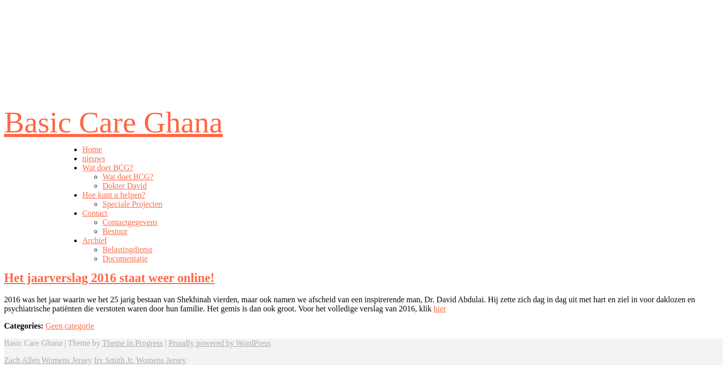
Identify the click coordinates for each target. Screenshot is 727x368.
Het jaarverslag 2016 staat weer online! (109, 278)
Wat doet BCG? (107, 167)
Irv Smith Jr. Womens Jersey (140, 360)
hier (440, 308)
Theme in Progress (132, 343)
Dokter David (124, 185)
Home (92, 149)
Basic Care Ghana (113, 122)
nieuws (93, 158)
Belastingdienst (127, 249)
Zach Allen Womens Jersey (48, 360)
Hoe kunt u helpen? (113, 195)
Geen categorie (69, 325)
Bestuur (115, 231)
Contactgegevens (130, 222)
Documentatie (125, 258)
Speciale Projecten (132, 204)
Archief (94, 240)
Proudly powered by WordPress (220, 343)
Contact (95, 213)
